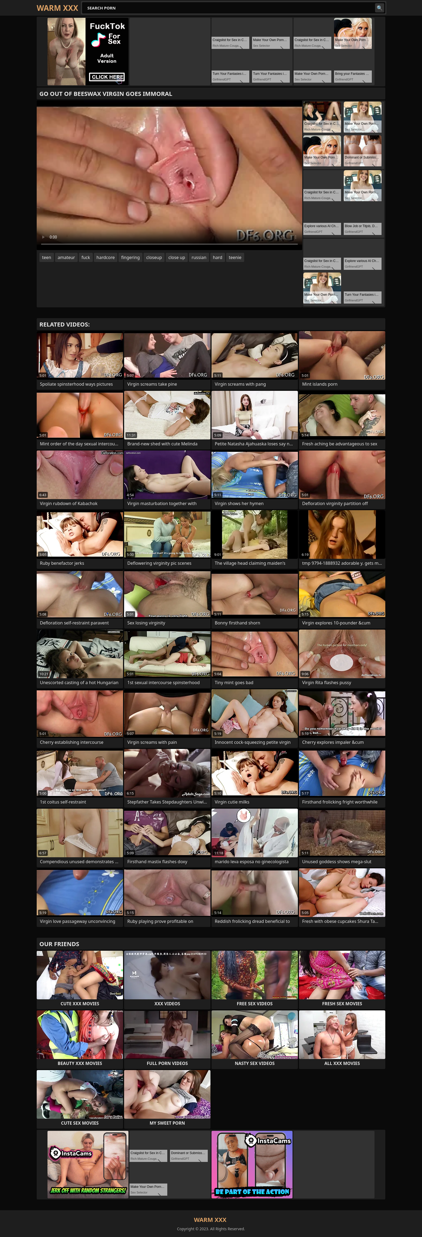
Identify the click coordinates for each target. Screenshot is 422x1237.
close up (176, 257)
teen (46, 257)
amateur (66, 257)
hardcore (106, 257)
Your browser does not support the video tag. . (169, 175)
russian (199, 257)
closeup (154, 257)
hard (217, 257)
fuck (85, 257)
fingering (130, 257)
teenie (235, 257)
